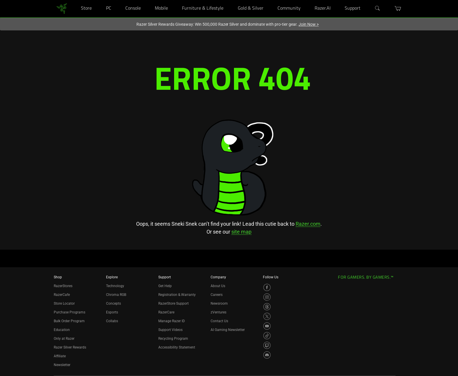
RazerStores (63, 286)
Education (62, 330)
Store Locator (64, 303)
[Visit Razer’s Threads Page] (267, 307)
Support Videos (170, 330)
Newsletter (62, 365)
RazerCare (166, 312)
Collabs (112, 321)
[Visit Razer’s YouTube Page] (267, 326)
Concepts (113, 303)
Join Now (309, 24)
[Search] (378, 8)
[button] (398, 8)
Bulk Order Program (69, 321)
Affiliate (60, 356)
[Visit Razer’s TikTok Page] (267, 336)
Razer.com (308, 224)
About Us (218, 286)
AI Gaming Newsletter (228, 330)
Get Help (165, 286)
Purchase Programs (69, 312)
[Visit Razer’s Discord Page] (267, 355)
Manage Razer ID (171, 321)
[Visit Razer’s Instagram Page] (267, 297)
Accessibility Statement (176, 347)
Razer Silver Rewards (70, 347)
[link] (62, 8)
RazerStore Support (173, 303)
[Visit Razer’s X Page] (267, 316)
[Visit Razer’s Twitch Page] (267, 345)
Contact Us (219, 321)
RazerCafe (62, 295)
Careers (217, 295)
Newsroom (219, 303)
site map (241, 232)
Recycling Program (173, 339)
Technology (115, 286)
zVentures (218, 312)
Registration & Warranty (177, 295)
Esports (112, 312)
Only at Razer (64, 339)
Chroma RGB (116, 295)
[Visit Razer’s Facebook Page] (267, 287)
